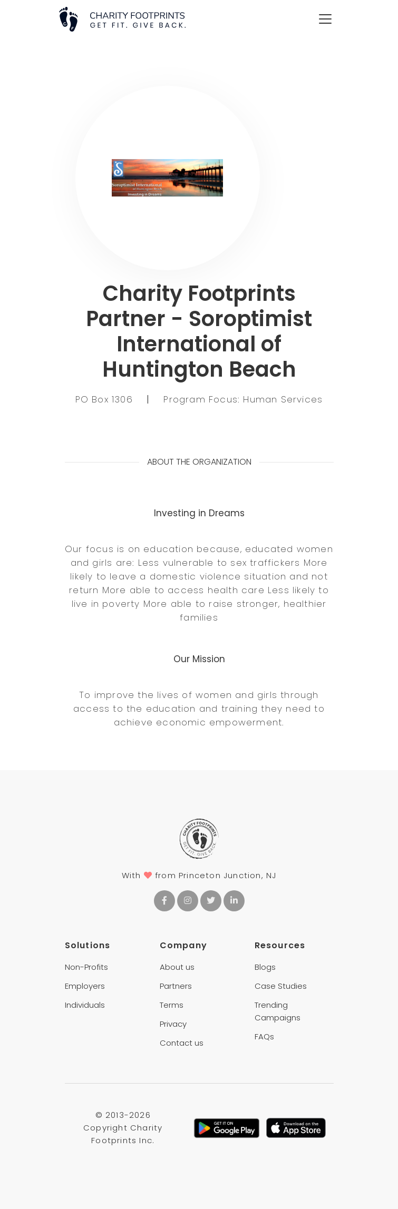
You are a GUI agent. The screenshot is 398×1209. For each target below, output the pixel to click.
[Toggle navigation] (325, 19)
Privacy (173, 1023)
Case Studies (281, 985)
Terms (171, 1004)
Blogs (265, 966)
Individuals (85, 1004)
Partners (176, 985)
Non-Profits (86, 966)
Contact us (181, 1042)
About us (177, 966)
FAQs (264, 1036)
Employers (85, 985)
